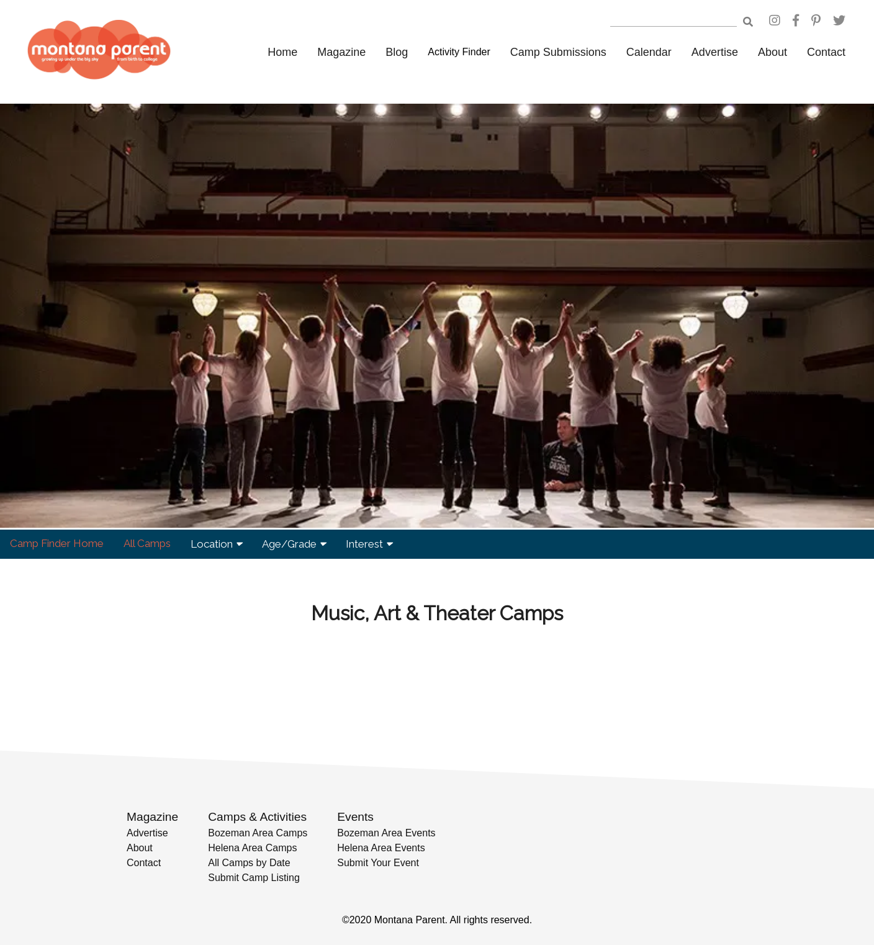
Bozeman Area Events (386, 833)
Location (216, 544)
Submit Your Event (378, 862)
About (772, 52)
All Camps (147, 543)
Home (282, 52)
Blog (396, 52)
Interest (369, 544)
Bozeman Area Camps (257, 833)
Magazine (341, 52)
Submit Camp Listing (254, 877)
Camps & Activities (257, 816)
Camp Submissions (558, 52)
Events (355, 816)
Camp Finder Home (57, 543)
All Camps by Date (249, 862)
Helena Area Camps (252, 848)
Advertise (715, 52)
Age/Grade (294, 544)
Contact (826, 52)
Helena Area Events (381, 848)
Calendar (649, 52)
